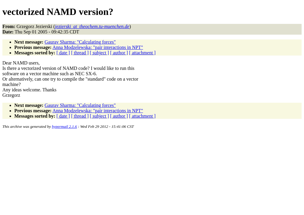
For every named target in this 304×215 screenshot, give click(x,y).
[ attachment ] (142, 52)
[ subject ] (99, 52)
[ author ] (119, 52)
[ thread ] (80, 52)
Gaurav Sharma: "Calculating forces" (80, 41)
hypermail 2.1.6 (64, 126)
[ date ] (63, 52)
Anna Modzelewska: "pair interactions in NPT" (98, 47)
